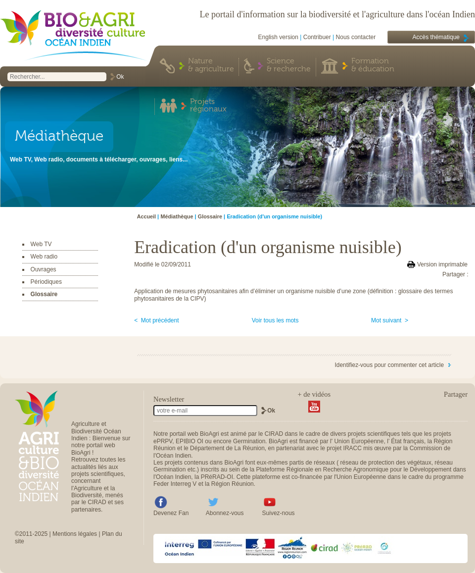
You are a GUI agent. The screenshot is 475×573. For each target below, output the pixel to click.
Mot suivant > (389, 320)
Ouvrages (43, 269)
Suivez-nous (278, 513)
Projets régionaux (208, 106)
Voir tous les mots (275, 320)
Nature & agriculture (211, 65)
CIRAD (274, 433)
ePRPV (162, 441)
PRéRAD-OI (217, 476)
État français (407, 441)
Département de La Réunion (227, 448)
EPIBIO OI (189, 441)
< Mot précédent (156, 320)
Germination (249, 441)
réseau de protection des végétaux (385, 462)
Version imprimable (442, 264)
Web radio (44, 256)
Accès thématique (436, 37)
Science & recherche (289, 65)
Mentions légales (74, 533)
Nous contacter (356, 37)
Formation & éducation (372, 65)
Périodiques (46, 281)
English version (278, 37)
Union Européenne (358, 441)
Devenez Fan (171, 513)
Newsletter (168, 399)
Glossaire (44, 294)
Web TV (41, 244)
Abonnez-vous (225, 513)
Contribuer (317, 37)
